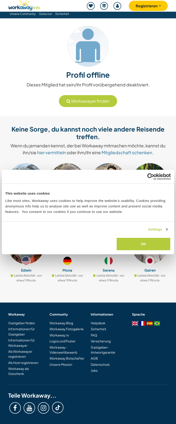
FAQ (94, 335)
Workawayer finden (88, 101)
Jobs (94, 370)
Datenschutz (100, 364)
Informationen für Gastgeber (21, 331)
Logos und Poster (63, 341)
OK (143, 244)
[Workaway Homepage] (24, 5)
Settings (155, 229)
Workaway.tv (59, 335)
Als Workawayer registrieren (20, 353)
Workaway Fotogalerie (67, 329)
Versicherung (101, 341)
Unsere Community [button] (23, 14)
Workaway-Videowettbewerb (63, 349)
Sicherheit (62, 14)
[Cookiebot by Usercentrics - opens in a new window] (151, 176)
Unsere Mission (61, 364)
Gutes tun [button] (45, 14)
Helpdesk (98, 323)
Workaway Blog (61, 323)
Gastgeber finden (21, 323)
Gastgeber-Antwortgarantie (103, 349)
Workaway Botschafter (67, 358)
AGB (94, 358)
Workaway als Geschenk (18, 371)
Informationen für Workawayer (21, 342)
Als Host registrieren (23, 363)
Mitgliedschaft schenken (127, 152)
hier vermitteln (51, 152)
